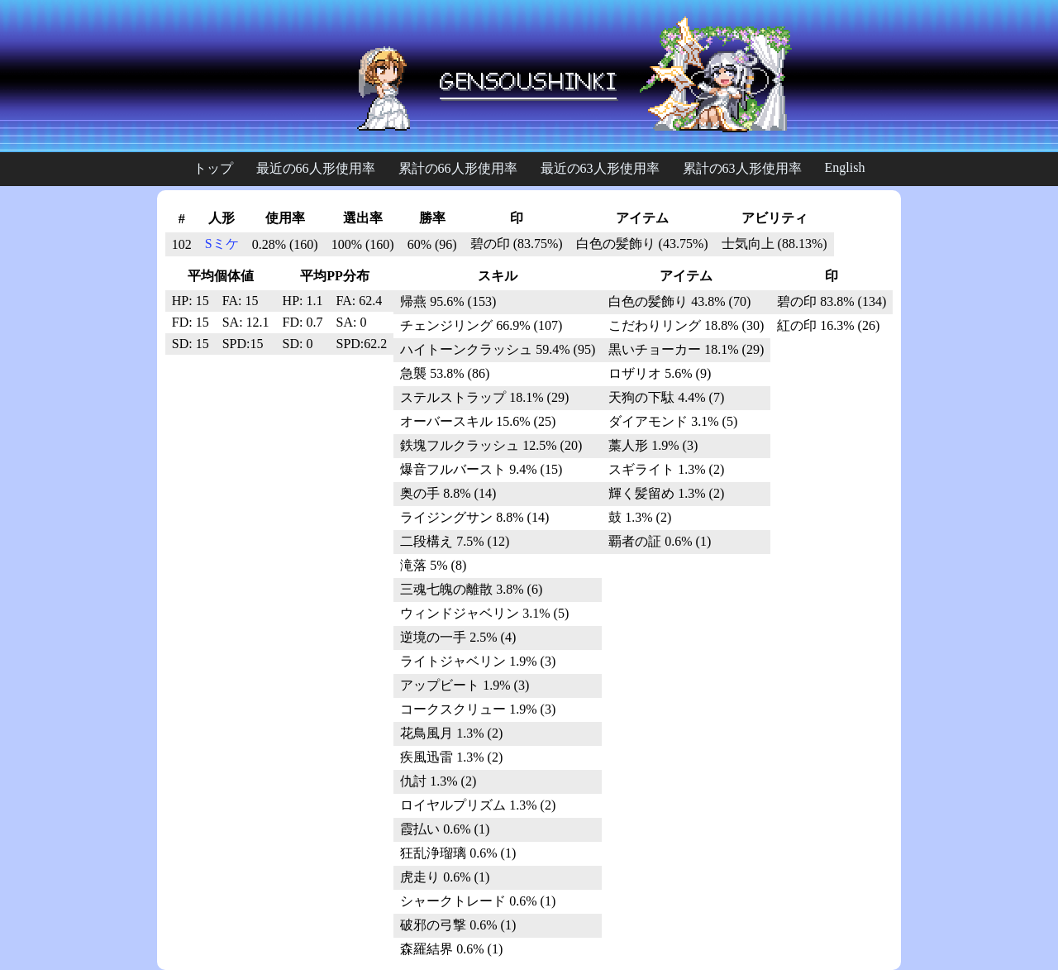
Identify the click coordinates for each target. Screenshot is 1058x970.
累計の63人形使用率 (742, 168)
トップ (213, 168)
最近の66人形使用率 (315, 168)
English (845, 167)
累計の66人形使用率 (457, 168)
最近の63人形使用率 (600, 168)
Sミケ (222, 244)
